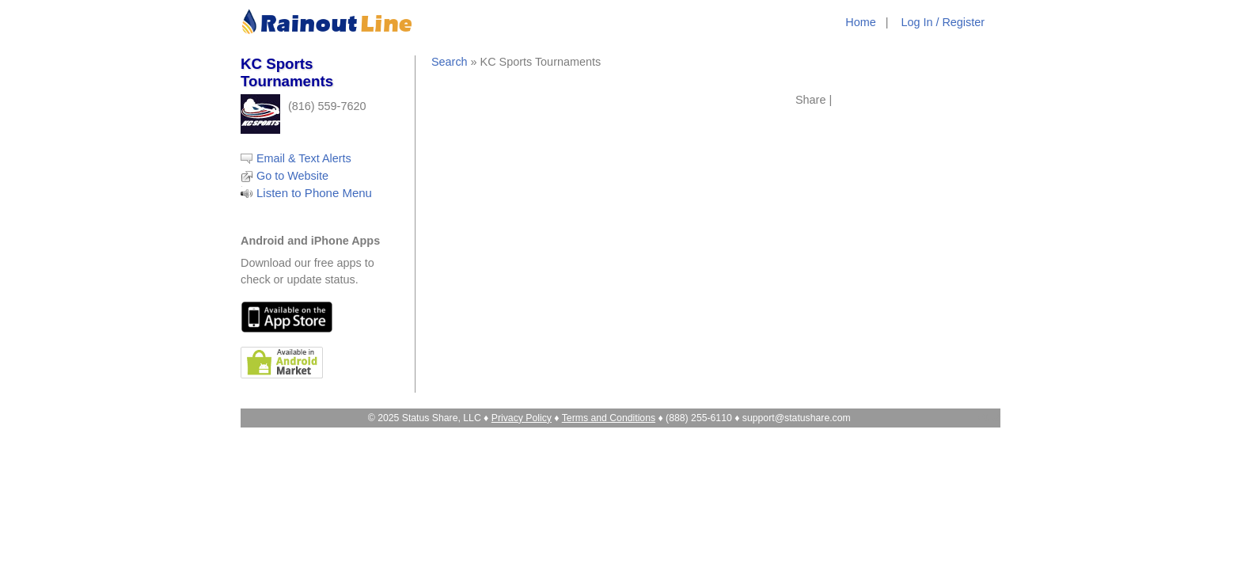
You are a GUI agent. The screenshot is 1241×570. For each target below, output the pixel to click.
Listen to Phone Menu (314, 193)
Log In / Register (943, 22)
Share (810, 99)
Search (449, 61)
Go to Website (292, 175)
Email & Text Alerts (303, 158)
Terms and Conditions (608, 418)
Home (860, 22)
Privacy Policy (521, 418)
